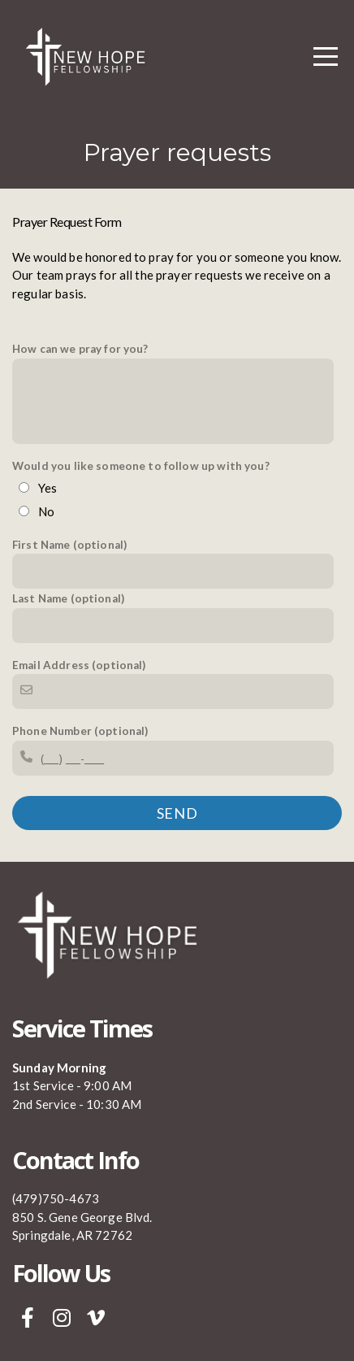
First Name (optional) (69, 544)
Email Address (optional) (79, 665)
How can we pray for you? (80, 348)
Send (177, 813)
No (46, 511)
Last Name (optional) (68, 598)
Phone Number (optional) (80, 730)
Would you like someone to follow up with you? (141, 465)
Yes (47, 487)
